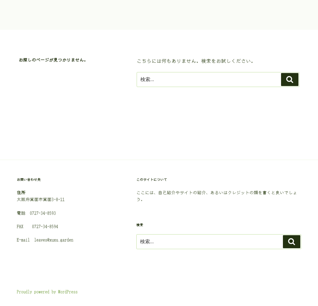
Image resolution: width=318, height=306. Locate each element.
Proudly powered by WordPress (47, 292)
